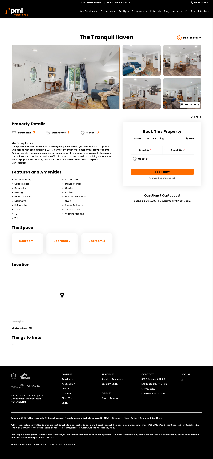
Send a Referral (110, 398)
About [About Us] (176, 11)
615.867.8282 (201, 2)
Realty (65, 388)
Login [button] (65, 402)
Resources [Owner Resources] (138, 11)
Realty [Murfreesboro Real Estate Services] (122, 11)
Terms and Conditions (151, 418)
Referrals (155, 11)
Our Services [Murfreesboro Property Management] (87, 11)
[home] (16, 11)
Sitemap (116, 418)
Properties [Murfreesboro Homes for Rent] (107, 11)
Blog (166, 11)
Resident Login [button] (110, 383)
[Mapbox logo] (18, 321)
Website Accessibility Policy (101, 427)
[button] (182, 380)
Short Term (68, 398)
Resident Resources (112, 379)
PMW (106, 418)
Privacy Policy (130, 418)
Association (68, 383)
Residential (68, 379)
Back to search (189, 38)
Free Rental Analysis (197, 11)
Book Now (162, 172)
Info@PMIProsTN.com (179, 201)
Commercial (69, 393)
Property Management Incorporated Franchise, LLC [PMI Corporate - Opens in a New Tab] (27, 399)
